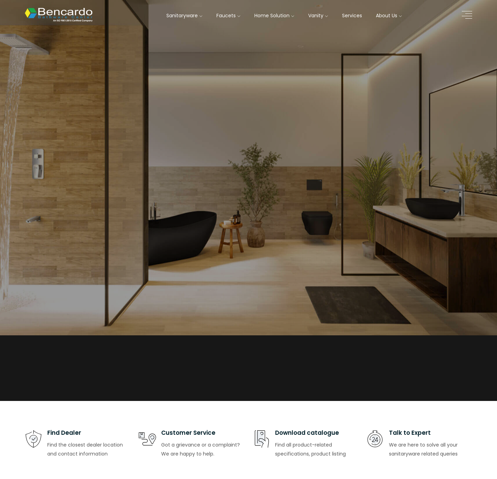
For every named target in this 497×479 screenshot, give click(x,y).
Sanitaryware (184, 15)
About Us (389, 15)
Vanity (318, 15)
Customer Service (188, 433)
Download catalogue (307, 433)
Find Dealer (64, 433)
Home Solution (274, 15)
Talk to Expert (410, 433)
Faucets (228, 15)
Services (352, 15)
